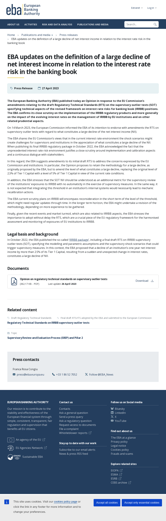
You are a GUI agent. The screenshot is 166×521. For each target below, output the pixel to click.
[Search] (155, 24)
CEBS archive (119, 482)
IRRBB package (78, 240)
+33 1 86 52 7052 (66, 374)
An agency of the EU (24, 439)
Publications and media (92, 24)
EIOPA (115, 470)
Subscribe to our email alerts (77, 450)
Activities (30, 24)
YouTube (120, 421)
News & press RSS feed (73, 454)
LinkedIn (120, 413)
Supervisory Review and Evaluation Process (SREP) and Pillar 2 (45, 338)
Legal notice (118, 446)
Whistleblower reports (73, 433)
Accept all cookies (107, 502)
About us (13, 24)
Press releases (69, 35)
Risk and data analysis (57, 24)
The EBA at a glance (123, 437)
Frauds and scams (122, 454)
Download (145, 281)
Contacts (64, 409)
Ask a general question (73, 413)
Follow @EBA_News (101, 374)
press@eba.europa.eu (30, 374)
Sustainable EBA (25, 457)
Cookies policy (120, 450)
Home (11, 35)
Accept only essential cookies (141, 502)
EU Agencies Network (25, 448)
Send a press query (71, 417)
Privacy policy (119, 441)
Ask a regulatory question (75, 421)
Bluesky (120, 409)
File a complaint (69, 429)
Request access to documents (77, 425)
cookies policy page (65, 501)
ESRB (114, 478)
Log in (150, 7)
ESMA (114, 474)
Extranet (135, 7)
